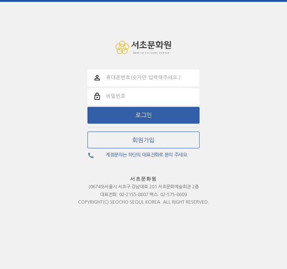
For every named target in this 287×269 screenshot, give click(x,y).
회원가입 (143, 140)
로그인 (143, 115)
